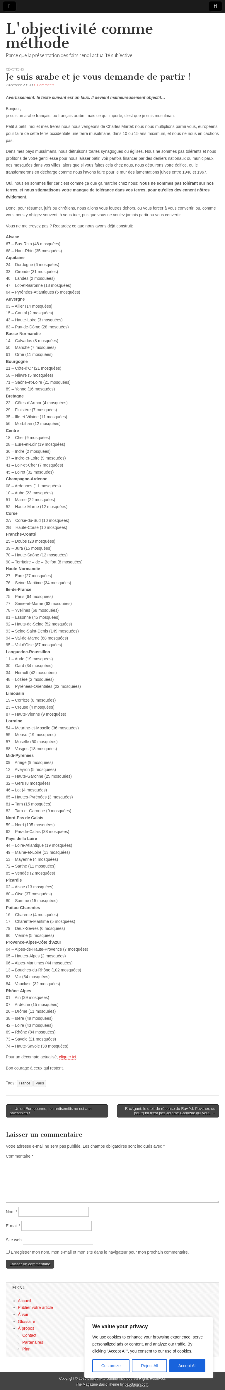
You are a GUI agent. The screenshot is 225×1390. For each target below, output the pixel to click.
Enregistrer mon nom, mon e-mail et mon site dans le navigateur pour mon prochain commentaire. (100, 1252)
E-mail (13, 1225)
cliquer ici (67, 1057)
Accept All (187, 1365)
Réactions (15, 69)
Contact (29, 1335)
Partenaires (32, 1342)
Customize (111, 1365)
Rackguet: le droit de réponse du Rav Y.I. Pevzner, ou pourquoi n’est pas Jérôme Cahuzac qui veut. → (170, 1110)
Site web (14, 1240)
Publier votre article (35, 1307)
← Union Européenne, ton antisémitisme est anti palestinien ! (50, 1110)
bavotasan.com (137, 1384)
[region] (148, 1347)
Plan (26, 1349)
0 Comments (44, 85)
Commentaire (19, 1156)
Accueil (24, 1300)
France (24, 1083)
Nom (11, 1211)
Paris (39, 1083)
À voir (23, 1314)
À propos (26, 1328)
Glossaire (26, 1321)
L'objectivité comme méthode (79, 36)
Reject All (149, 1365)
